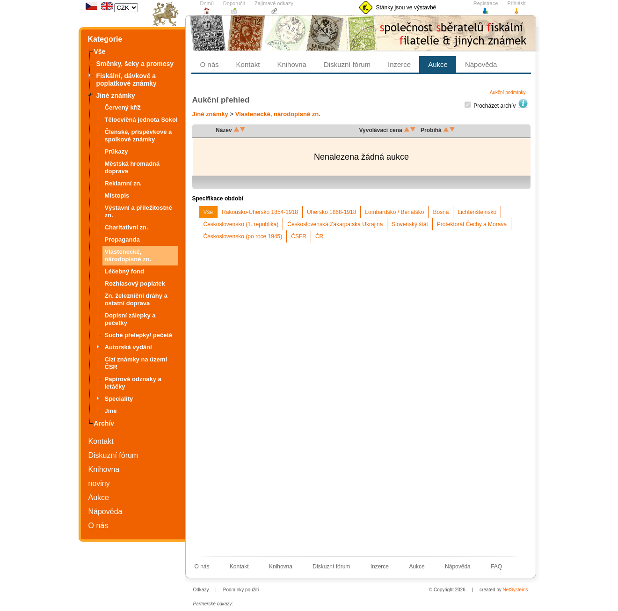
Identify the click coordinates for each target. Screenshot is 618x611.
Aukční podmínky (508, 92)
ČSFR (298, 236)
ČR (319, 236)
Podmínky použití (241, 589)
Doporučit (234, 8)
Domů (207, 8)
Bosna (441, 212)
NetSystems (515, 589)
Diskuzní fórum (113, 455)
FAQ (496, 566)
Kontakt (101, 441)
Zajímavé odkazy (273, 8)
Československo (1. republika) (241, 224)
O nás (98, 526)
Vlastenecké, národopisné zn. (277, 114)
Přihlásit (516, 8)
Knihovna (104, 469)
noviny (99, 483)
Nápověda (105, 511)
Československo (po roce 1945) (243, 236)
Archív (104, 423)
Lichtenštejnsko (477, 212)
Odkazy (201, 589)
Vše (208, 212)
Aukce (98, 497)
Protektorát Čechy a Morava (472, 224)
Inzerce (399, 64)
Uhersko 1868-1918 (331, 212)
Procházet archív (500, 106)
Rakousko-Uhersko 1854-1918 (260, 212)
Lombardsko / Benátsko (394, 212)
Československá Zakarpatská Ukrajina (335, 224)
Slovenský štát (410, 224)
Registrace (485, 8)
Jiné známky (210, 114)
